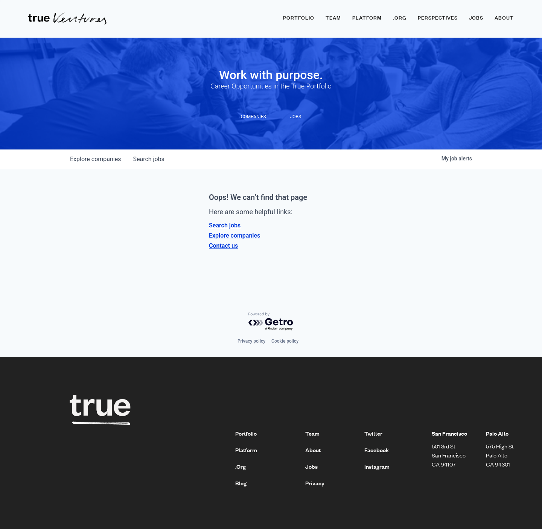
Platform (367, 18)
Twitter (373, 433)
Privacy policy (251, 341)
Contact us (223, 245)
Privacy (314, 483)
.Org (240, 466)
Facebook (376, 450)
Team (333, 18)
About (504, 18)
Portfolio (298, 18)
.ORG (399, 18)
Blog (241, 483)
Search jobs (225, 225)
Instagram (377, 466)
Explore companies (234, 235)
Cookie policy (284, 341)
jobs (148, 159)
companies (95, 159)
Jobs (476, 18)
